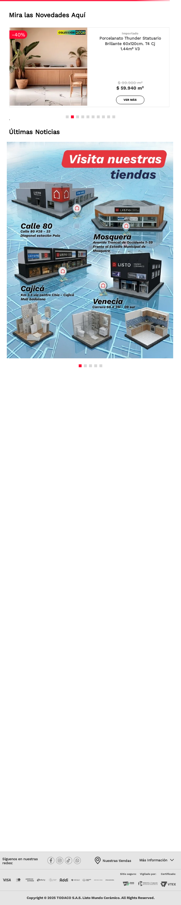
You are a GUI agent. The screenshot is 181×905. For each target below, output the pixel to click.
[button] (67, 116)
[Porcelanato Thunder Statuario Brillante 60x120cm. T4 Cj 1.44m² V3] (89, 68)
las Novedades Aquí (54, 15)
